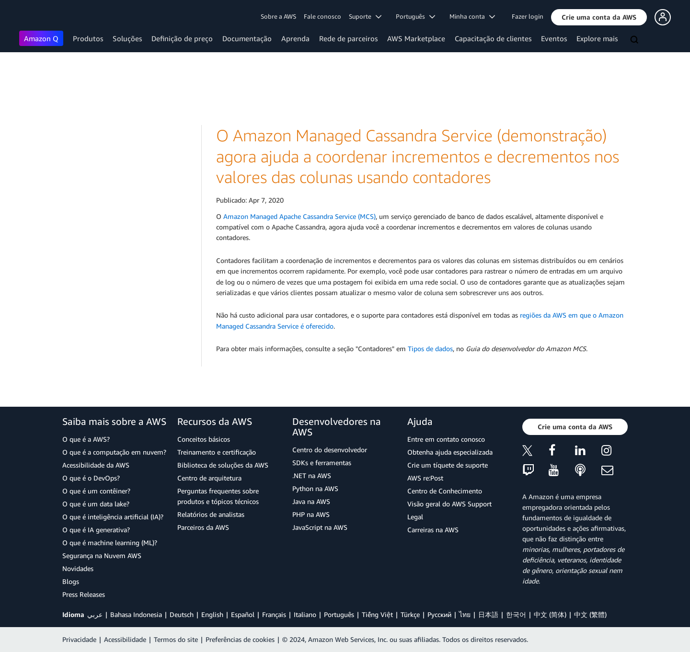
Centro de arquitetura (209, 478)
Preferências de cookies (240, 639)
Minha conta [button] (472, 16)
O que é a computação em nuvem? (114, 452)
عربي (95, 614)
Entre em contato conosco (446, 439)
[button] (599, 17)
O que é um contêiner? (96, 491)
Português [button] (415, 16)
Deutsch (182, 614)
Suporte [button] (365, 16)
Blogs (70, 581)
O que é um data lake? (95, 504)
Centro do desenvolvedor (329, 450)
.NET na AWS (311, 475)
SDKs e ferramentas (321, 462)
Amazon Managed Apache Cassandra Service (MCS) (299, 216)
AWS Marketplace (416, 38)
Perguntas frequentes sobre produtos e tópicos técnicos (218, 496)
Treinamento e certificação (216, 452)
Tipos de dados (430, 348)
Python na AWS (315, 488)
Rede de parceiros (348, 38)
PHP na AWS (311, 514)
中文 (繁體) (590, 614)
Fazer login (527, 16)
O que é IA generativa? (96, 530)
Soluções (127, 38)
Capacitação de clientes (493, 38)
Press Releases (83, 594)
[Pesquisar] (635, 40)
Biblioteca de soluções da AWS (222, 465)
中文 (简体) (550, 614)
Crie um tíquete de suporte (447, 465)
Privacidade (79, 639)
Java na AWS (311, 501)
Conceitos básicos (203, 439)
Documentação (247, 38)
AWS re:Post (425, 478)
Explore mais (597, 38)
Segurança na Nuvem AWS (101, 555)
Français (274, 614)
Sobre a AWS (278, 16)
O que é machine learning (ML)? (109, 542)
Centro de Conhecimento (444, 491)
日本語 (488, 614)
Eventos (554, 38)
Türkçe (410, 614)
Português (339, 614)
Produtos (88, 38)
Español (242, 614)
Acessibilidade (125, 639)
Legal (415, 517)
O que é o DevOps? (91, 478)
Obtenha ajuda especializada (450, 452)
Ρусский (439, 614)
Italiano (305, 614)
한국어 (516, 614)
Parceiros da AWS (203, 527)
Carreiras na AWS (433, 530)
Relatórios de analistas (210, 514)
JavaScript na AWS (319, 527)
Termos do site (176, 639)
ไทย (465, 614)
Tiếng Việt (377, 614)
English (212, 614)
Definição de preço (182, 38)
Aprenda (295, 38)
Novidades (77, 568)
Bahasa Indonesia (136, 614)
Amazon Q (41, 38)
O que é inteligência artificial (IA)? (112, 517)
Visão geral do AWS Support (449, 504)
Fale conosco (322, 16)
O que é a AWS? (86, 439)
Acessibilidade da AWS (95, 465)
